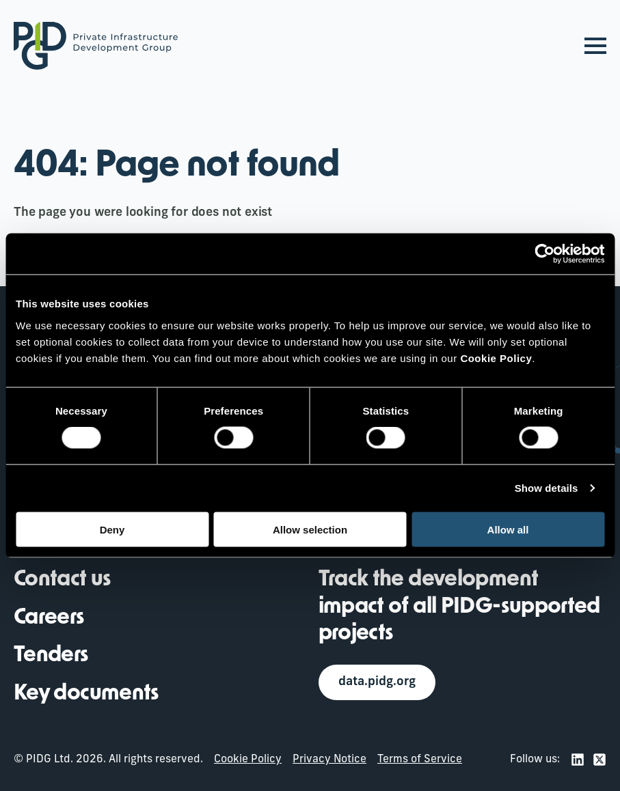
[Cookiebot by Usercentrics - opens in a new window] (544, 254)
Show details (546, 488)
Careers (49, 618)
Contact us (62, 580)
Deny (112, 529)
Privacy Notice (329, 760)
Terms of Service (419, 760)
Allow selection (310, 529)
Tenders (51, 656)
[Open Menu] (595, 46)
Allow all (508, 529)
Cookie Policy (248, 760)
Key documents (86, 694)
